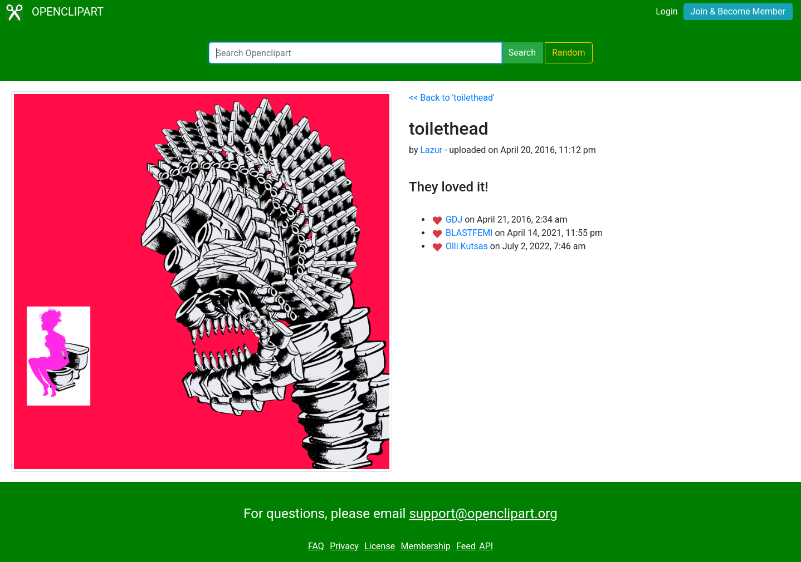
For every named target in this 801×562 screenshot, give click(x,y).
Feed (466, 546)
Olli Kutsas (468, 246)
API (486, 546)
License (379, 546)
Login (666, 11)
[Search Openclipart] (355, 52)
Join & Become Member (738, 11)
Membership (425, 546)
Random (568, 52)
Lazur (431, 150)
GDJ (455, 219)
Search (522, 52)
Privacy (344, 546)
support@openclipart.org (483, 513)
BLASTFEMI (470, 233)
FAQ (316, 546)
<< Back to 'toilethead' (452, 97)
